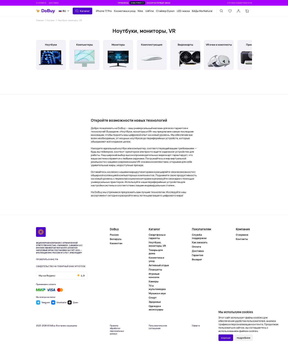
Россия (114, 234)
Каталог (51, 20)
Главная (40, 20)
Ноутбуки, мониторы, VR (70, 20)
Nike (140, 11)
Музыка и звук (157, 293)
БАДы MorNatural (202, 11)
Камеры (153, 281)
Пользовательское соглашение (158, 327)
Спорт (153, 297)
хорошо (226, 337)
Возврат (197, 259)
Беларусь (116, 239)
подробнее (243, 337)
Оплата (196, 246)
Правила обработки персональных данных (117, 329)
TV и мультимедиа (157, 287)
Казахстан (116, 243)
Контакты (242, 239)
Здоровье (155, 301)
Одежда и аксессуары (156, 307)
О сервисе (41, 3)
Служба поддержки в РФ (239, 3)
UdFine (149, 11)
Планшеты (155, 269)
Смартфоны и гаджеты (157, 236)
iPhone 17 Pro (104, 11)
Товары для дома (156, 251)
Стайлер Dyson (165, 11)
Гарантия (197, 255)
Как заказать (199, 242)
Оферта (196, 325)
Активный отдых (159, 265)
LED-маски (183, 11)
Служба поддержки (199, 236)
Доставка (53, 3)
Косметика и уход (124, 11)
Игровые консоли (154, 275)
